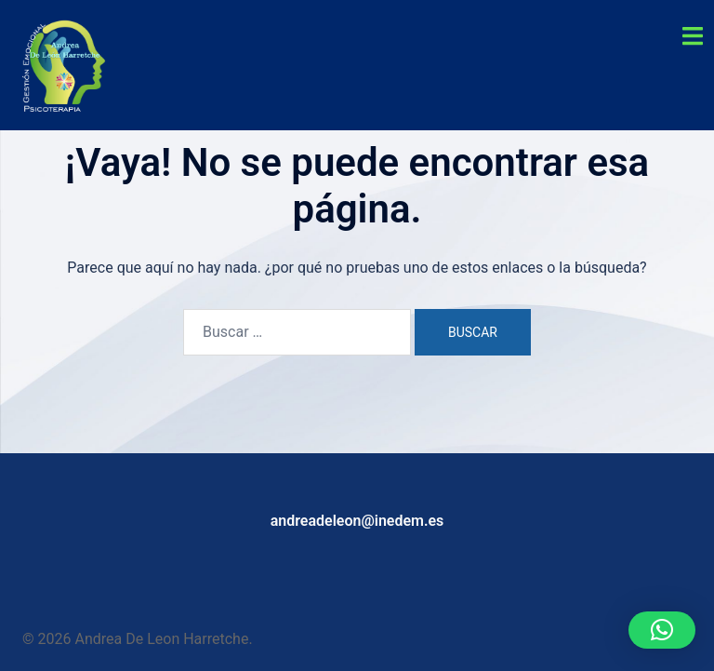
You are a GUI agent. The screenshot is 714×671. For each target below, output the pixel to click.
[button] (661, 630)
